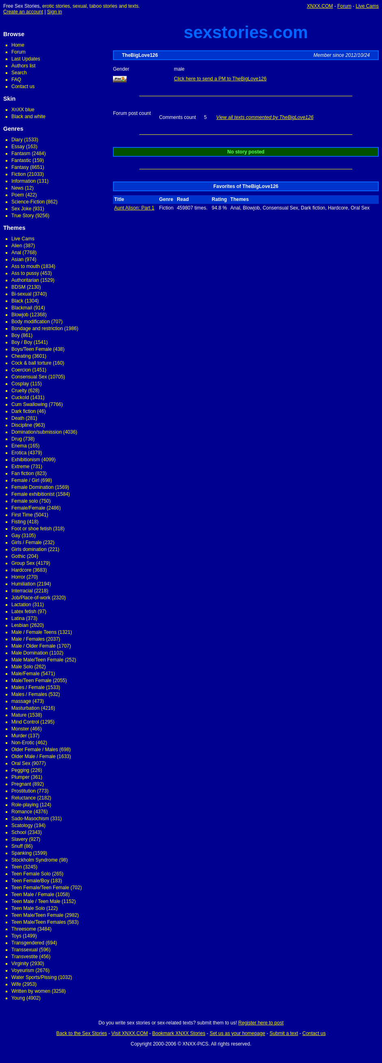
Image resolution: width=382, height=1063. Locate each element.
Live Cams (367, 6)
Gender (121, 69)
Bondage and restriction (37, 328)
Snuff (17, 846)
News (17, 188)
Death (17, 418)
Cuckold (20, 397)
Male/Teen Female (31, 680)
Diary (17, 140)
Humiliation (23, 584)
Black (17, 301)
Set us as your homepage (237, 1033)
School (18, 832)
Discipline (21, 425)
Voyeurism (22, 970)
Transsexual (24, 950)
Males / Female (28, 687)
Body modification (30, 321)
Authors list (23, 66)
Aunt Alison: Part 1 (134, 208)
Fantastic (21, 160)
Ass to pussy (25, 273)
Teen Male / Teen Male (36, 901)
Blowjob (19, 315)
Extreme (20, 466)
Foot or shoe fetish (31, 529)
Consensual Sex (29, 377)
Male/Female (25, 673)
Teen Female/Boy (30, 881)
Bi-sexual (21, 294)
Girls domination (29, 549)
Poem (17, 195)
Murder (19, 736)
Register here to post (260, 1023)
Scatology (22, 825)
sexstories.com (246, 32)
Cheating (21, 356)
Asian (17, 259)
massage (21, 701)
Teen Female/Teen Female (40, 887)
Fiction (18, 174)
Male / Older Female (33, 646)
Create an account (23, 12)
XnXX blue (23, 109)
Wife (16, 984)
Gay (15, 535)
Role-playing (25, 805)
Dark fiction (23, 411)
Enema (19, 446)
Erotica (18, 453)
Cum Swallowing (29, 404)
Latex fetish (23, 611)
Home (17, 45)
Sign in (54, 12)
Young (18, 998)
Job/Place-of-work (30, 598)
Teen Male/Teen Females (38, 922)
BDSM (18, 287)
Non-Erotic (23, 742)
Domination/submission (36, 432)
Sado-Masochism (30, 818)
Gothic (18, 556)
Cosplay (20, 384)
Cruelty (19, 390)
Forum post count (132, 113)
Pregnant (21, 784)
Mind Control (25, 722)
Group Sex (23, 563)
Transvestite (24, 956)
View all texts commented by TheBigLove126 (264, 117)
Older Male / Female (33, 756)
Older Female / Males (34, 749)
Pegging (20, 770)
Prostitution (23, 791)
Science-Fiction (28, 202)
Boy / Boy (21, 342)
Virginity (19, 963)
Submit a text (283, 1033)
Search (19, 73)
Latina (18, 618)
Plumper (20, 777)
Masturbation (25, 708)
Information (23, 181)
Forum (344, 6)
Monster (20, 729)
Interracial (22, 591)
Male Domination (29, 653)
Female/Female (28, 508)
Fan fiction (22, 473)
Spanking (21, 853)
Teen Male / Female (32, 894)
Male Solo (22, 667)
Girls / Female (26, 542)
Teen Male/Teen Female (37, 915)
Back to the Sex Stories (81, 1033)
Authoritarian (25, 280)
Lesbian (19, 625)
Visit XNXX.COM (129, 1033)
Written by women (30, 991)
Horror (18, 577)
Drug (16, 439)
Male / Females (28, 639)
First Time (22, 515)
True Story (22, 215)
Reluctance (23, 798)
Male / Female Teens (33, 632)
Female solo (24, 501)
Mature (18, 715)
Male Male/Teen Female (37, 660)
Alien (16, 245)
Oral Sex (20, 763)
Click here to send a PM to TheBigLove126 (220, 79)
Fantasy (20, 167)
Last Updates (25, 59)
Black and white (28, 116)
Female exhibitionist (32, 494)
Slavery (19, 839)
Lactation (21, 604)
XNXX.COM (320, 6)
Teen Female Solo (31, 874)
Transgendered (27, 943)
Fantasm (20, 153)
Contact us (23, 86)
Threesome (23, 929)
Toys (16, 936)
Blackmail (21, 308)
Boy (15, 335)
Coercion (21, 370)
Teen (16, 867)
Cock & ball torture (31, 363)
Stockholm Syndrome (34, 860)
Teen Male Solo (28, 908)
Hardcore (21, 570)
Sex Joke (21, 209)
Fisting (18, 522)
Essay (18, 146)
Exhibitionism (25, 459)
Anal (16, 252)
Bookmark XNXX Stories (178, 1033)
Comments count (177, 117)
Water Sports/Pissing (34, 977)
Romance (21, 812)
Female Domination (32, 487)
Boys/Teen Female (31, 349)
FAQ (16, 79)
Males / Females (29, 694)
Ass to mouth (25, 266)
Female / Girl (25, 480)
